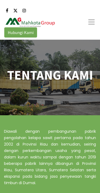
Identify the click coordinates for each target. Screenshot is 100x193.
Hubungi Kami (21, 32)
